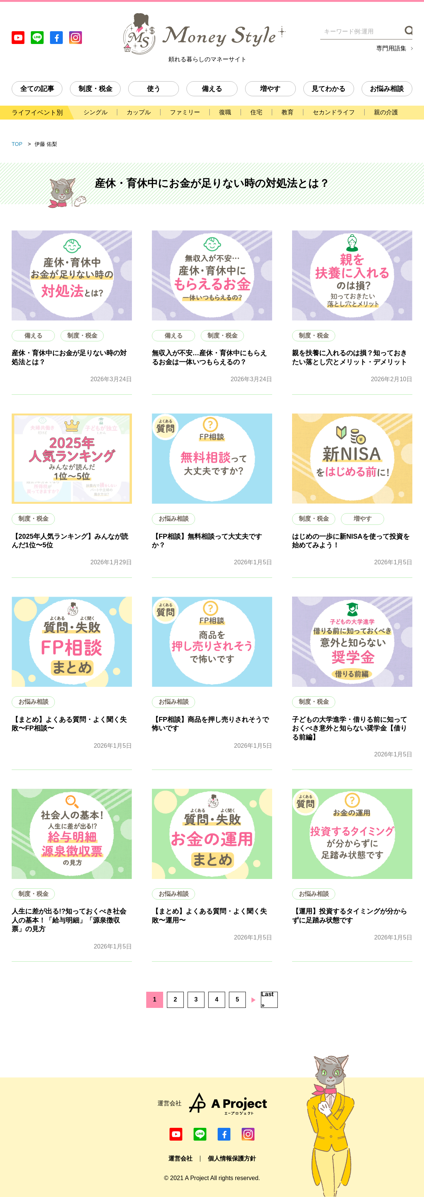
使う (154, 88)
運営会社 (180, 1158)
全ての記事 (37, 88)
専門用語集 (391, 48)
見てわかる (328, 88)
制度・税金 (95, 88)
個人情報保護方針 (232, 1158)
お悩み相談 (387, 88)
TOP (17, 144)
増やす (270, 88)
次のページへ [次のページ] (253, 1000)
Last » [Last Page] (267, 1000)
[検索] (407, 31)
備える (212, 88)
